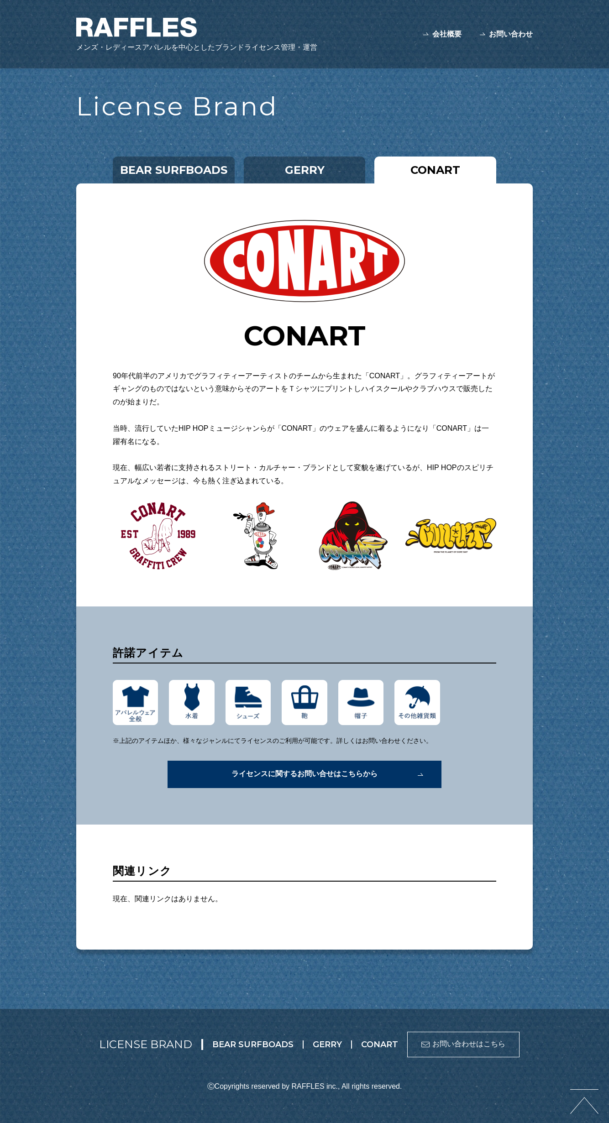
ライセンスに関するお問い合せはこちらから (304, 774)
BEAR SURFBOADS (173, 170)
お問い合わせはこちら (468, 1044)
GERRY (305, 170)
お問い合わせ (511, 34)
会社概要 (447, 34)
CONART (435, 170)
